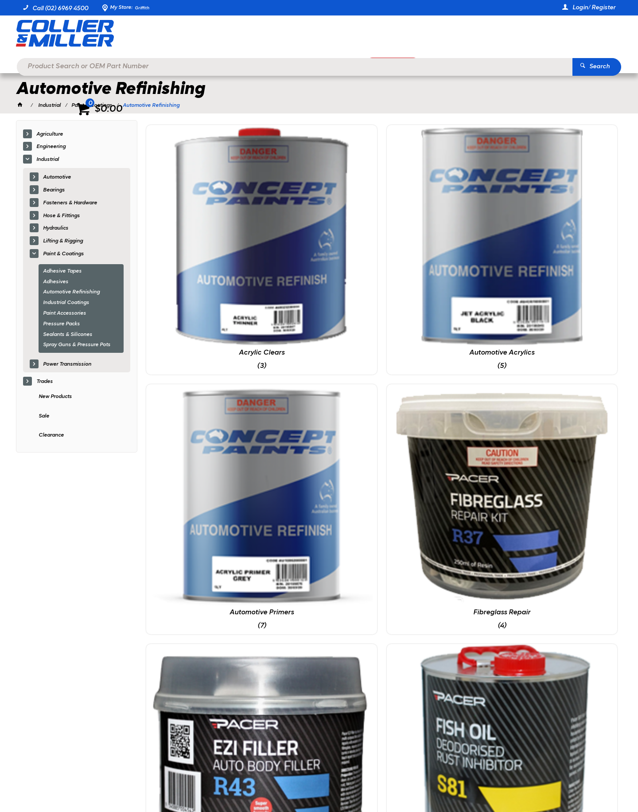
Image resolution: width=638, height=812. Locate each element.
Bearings (54, 190)
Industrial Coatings (66, 303)
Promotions (400, 65)
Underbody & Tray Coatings (562, 386)
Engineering (51, 147)
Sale (44, 416)
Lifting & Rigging (63, 241)
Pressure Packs (61, 324)
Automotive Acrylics (321, 237)
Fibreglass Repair (562, 237)
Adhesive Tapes (62, 271)
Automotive (57, 177)
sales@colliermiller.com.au (503, 667)
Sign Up (540, 604)
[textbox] (306, 35)
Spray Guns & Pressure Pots (76, 345)
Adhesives (55, 282)
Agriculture (49, 134)
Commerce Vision (114, 781)
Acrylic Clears (202, 237)
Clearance (51, 436)
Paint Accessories (64, 313)
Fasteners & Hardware (70, 203)
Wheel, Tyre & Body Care (201, 534)
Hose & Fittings (61, 216)
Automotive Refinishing (71, 293)
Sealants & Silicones (67, 335)
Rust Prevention (321, 386)
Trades (44, 382)
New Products (55, 397)
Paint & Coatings (63, 254)
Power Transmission (67, 364)
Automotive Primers (442, 237)
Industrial (47, 160)
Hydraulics (55, 229)
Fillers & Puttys (202, 386)
